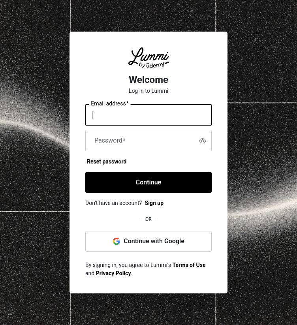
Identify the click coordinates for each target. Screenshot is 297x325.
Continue (148, 182)
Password (110, 140)
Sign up (154, 203)
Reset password (106, 161)
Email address (109, 104)
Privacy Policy (113, 273)
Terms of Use (189, 265)
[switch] (202, 140)
